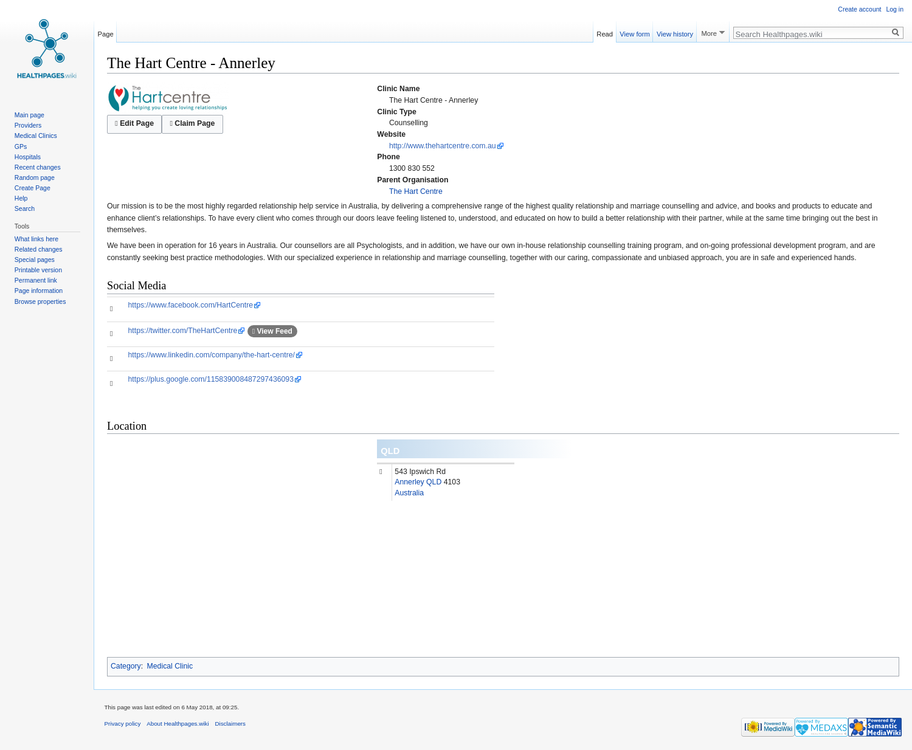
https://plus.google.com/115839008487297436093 (211, 379)
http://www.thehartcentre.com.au (442, 146)
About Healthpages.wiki (178, 723)
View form (635, 32)
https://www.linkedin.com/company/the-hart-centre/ (211, 355)
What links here (36, 239)
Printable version (38, 270)
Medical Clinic (170, 666)
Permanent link (36, 280)
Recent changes (38, 167)
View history (675, 32)
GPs (21, 146)
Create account (859, 9)
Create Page (32, 187)
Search (25, 208)
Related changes (39, 249)
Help (21, 198)
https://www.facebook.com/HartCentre (191, 305)
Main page (29, 115)
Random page (35, 177)
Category (126, 666)
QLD (390, 451)
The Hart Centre (416, 191)
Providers (28, 125)
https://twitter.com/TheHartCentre (183, 330)
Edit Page (134, 123)
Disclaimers (230, 723)
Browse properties (40, 301)
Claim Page (192, 123)
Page (106, 32)
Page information (39, 290)
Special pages (35, 259)
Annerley (409, 482)
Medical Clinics (36, 135)
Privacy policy (123, 723)
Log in (894, 9)
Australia (409, 493)
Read (604, 32)
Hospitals (28, 156)
